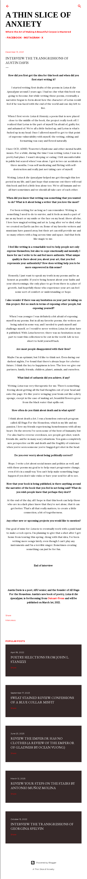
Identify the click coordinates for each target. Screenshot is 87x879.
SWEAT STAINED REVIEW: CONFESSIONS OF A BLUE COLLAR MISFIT (42, 699)
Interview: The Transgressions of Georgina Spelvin (42, 826)
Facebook (12, 37)
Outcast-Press (56, 598)
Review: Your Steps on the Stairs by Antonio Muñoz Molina (43, 785)
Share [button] (8, 615)
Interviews (10, 620)
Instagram (30, 37)
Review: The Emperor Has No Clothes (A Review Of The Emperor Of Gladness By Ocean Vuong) (42, 743)
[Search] (79, 5)
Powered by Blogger (43, 863)
